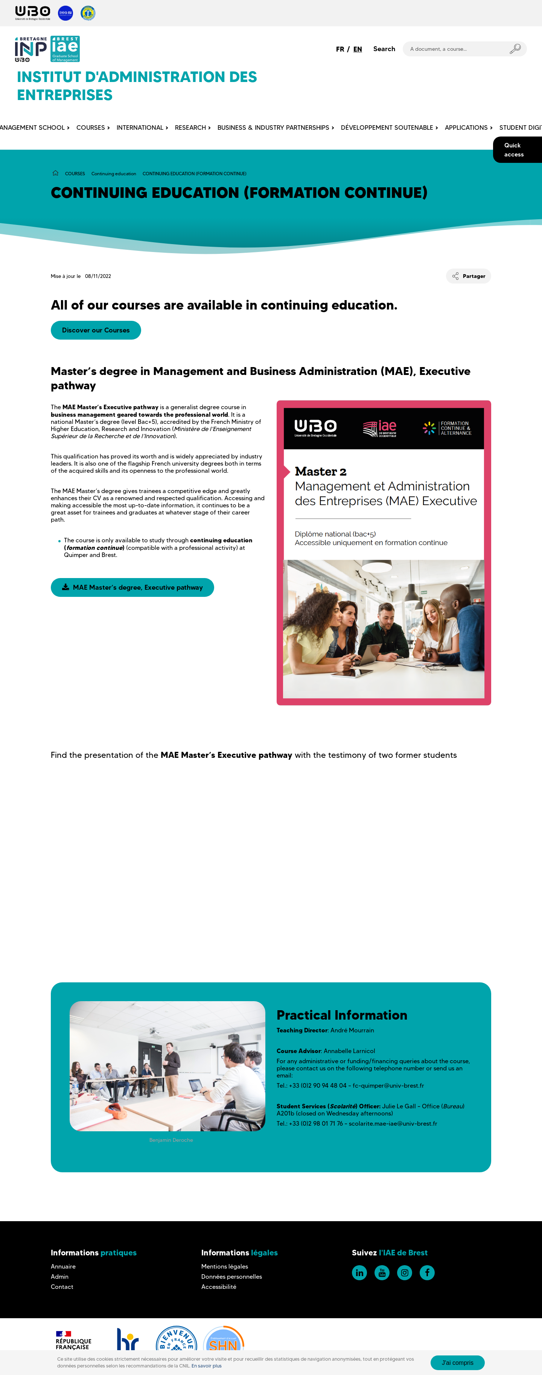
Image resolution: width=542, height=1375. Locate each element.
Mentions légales (224, 1266)
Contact (62, 1286)
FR (340, 49)
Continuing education (113, 173)
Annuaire (63, 1266)
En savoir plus (207, 1366)
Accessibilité (218, 1286)
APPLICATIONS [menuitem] (466, 127)
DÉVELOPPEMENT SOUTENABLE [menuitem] (387, 127)
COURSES (75, 173)
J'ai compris (457, 1363)
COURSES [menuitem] (90, 127)
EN (357, 49)
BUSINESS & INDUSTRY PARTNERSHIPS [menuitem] (273, 127)
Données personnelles (231, 1276)
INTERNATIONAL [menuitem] (140, 127)
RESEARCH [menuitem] (190, 127)
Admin (60, 1276)
